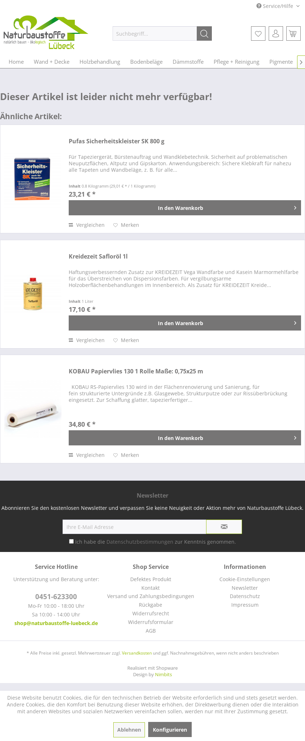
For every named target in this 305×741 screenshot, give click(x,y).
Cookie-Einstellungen (244, 579)
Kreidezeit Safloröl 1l (98, 256)
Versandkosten (137, 653)
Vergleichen (87, 224)
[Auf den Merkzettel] (126, 225)
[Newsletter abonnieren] (224, 527)
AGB (151, 630)
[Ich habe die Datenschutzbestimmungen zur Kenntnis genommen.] (71, 541)
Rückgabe (150, 604)
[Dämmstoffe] (188, 61)
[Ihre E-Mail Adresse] (134, 527)
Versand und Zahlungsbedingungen (150, 596)
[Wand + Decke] (51, 61)
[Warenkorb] (293, 33)
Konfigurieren (170, 729)
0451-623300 (56, 596)
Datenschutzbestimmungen (139, 541)
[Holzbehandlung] (99, 61)
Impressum (245, 604)
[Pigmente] (281, 61)
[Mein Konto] (276, 33)
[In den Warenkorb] (185, 207)
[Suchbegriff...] (162, 33)
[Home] (16, 61)
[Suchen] (204, 33)
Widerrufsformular (150, 622)
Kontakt (150, 587)
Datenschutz (245, 596)
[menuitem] (162, 33)
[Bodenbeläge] (146, 61)
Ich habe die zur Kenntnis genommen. (155, 541)
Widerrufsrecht (150, 613)
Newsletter (245, 587)
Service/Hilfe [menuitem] (275, 6)
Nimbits (163, 674)
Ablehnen (129, 729)
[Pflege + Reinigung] (236, 61)
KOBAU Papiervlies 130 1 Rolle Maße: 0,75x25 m (136, 371)
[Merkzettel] (258, 33)
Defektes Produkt (150, 579)
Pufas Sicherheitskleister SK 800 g (116, 141)
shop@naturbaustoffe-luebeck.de (56, 623)
